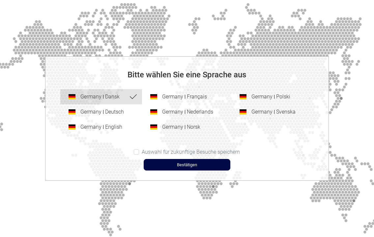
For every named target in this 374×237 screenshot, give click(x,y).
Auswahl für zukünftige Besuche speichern (191, 152)
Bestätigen (187, 164)
